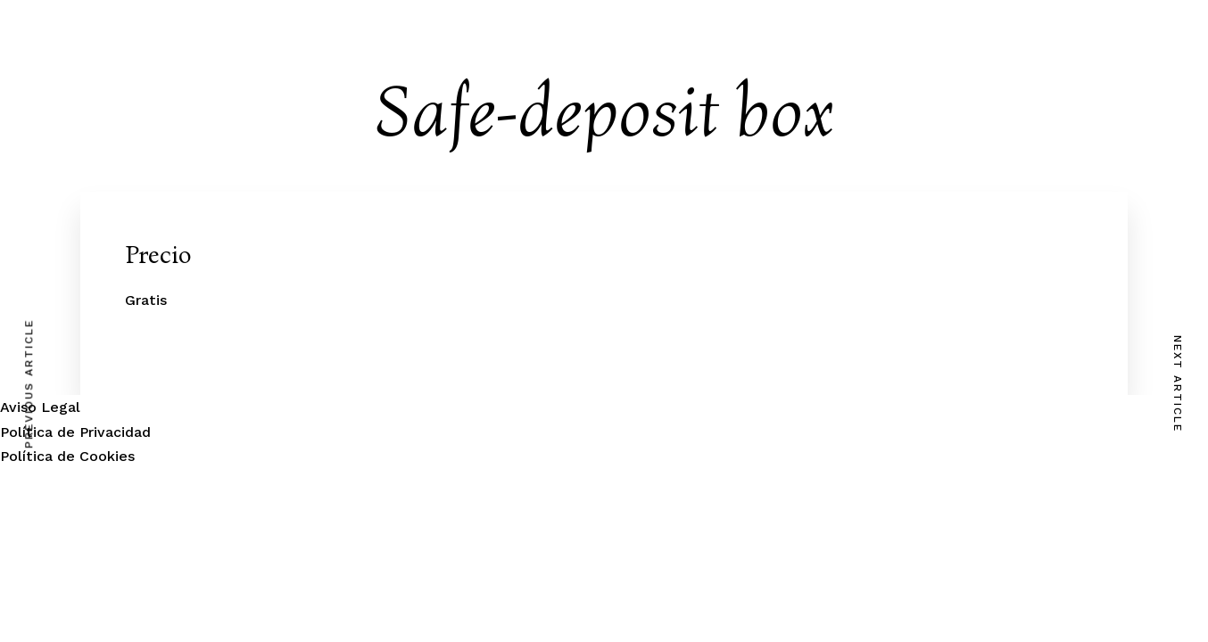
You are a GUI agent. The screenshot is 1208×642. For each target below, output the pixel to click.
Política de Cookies (67, 456)
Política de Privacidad (75, 432)
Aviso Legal (40, 407)
